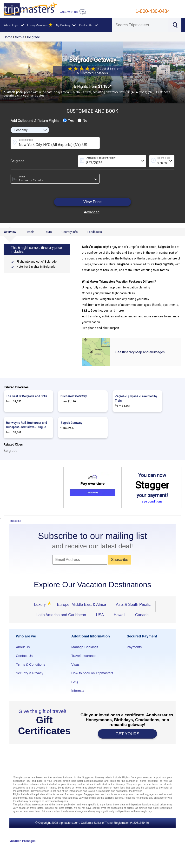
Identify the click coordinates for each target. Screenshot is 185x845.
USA (100, 615)
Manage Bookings (84, 647)
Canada (142, 615)
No (82, 120)
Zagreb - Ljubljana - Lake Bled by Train (136, 398)
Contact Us (24, 656)
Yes (68, 120)
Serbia (19, 37)
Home (8, 37)
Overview (10, 232)
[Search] (140, 25)
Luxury (40, 604)
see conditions (152, 501)
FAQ (74, 682)
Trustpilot (15, 521)
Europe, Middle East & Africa (81, 604)
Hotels (30, 232)
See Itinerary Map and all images (140, 352)
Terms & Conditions (30, 664)
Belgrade (33, 37)
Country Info (69, 232)
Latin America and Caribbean (61, 615)
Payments (134, 647)
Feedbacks (94, 232)
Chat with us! (72, 12)
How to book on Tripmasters (92, 673)
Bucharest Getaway (73, 396)
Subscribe (119, 560)
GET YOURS (127, 734)
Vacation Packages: (22, 841)
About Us (23, 647)
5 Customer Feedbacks (92, 73)
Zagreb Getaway (71, 423)
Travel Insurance (83, 656)
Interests (77, 690)
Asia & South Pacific (133, 604)
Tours (48, 232)
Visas (75, 664)
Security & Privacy (29, 673)
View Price (92, 202)
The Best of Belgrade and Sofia (26, 396)
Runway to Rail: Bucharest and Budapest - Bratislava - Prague (26, 425)
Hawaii (119, 615)
